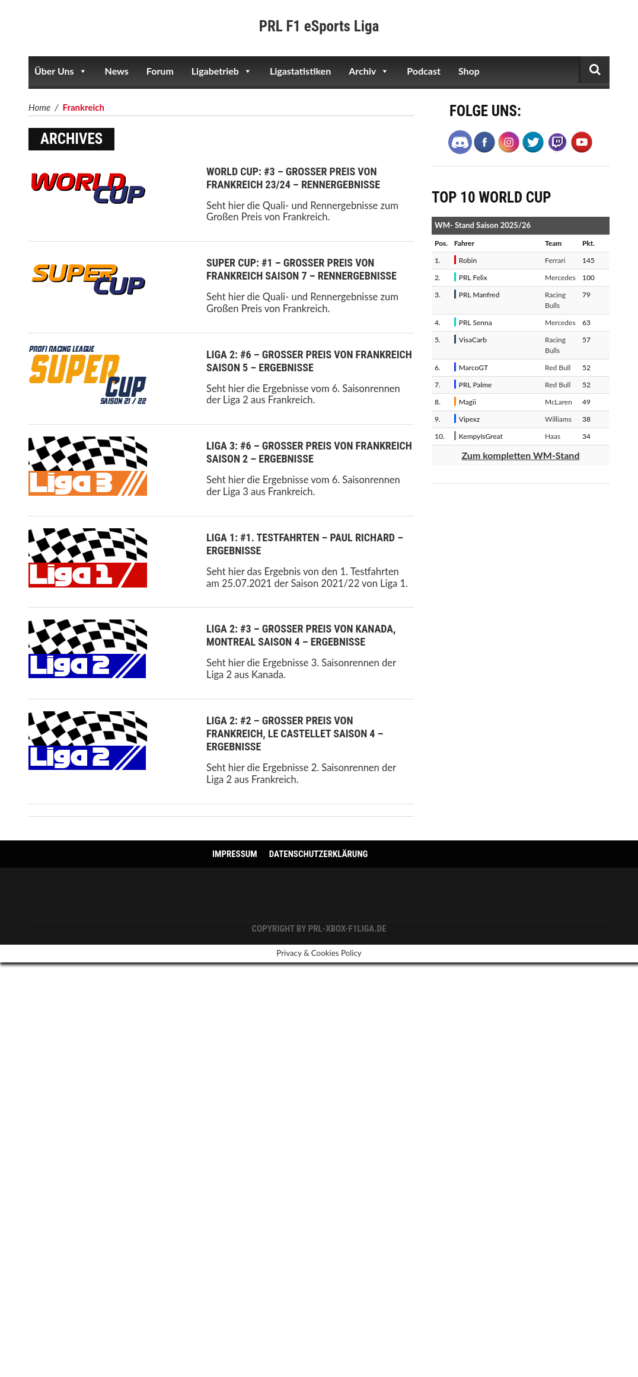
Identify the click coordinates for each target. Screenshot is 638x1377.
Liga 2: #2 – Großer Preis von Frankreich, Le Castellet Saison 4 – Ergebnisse (294, 733)
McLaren (558, 401)
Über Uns (60, 71)
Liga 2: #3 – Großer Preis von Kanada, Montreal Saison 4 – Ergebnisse (300, 635)
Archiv (369, 71)
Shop (469, 70)
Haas (552, 436)
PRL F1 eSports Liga (319, 26)
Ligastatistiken (300, 70)
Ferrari (555, 260)
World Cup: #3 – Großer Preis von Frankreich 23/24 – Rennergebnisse (293, 178)
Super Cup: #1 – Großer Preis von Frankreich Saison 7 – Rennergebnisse (301, 269)
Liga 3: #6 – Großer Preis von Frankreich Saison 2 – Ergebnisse (309, 452)
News (117, 70)
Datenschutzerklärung (318, 854)
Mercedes (560, 277)
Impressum (234, 854)
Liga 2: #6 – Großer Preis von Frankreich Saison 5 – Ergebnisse (309, 361)
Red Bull (557, 367)
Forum (160, 70)
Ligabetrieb (222, 71)
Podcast (424, 70)
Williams (558, 419)
